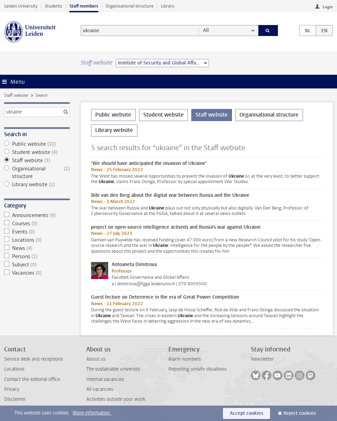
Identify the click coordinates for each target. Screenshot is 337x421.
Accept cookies (246, 413)
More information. (91, 413)
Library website (36, 184)
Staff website (16, 95)
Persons (36, 256)
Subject (36, 264)
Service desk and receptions (33, 359)
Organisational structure (129, 6)
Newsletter (262, 359)
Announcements (36, 215)
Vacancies (36, 273)
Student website (36, 152)
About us (95, 359)
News (36, 248)
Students (53, 6)
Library (167, 6)
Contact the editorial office (32, 379)
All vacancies (99, 389)
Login (328, 7)
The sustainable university (113, 369)
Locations (36, 240)
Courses (36, 223)
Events (36, 232)
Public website (36, 144)
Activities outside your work (115, 399)
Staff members (83, 6)
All (206, 30)
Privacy (11, 389)
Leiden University (20, 6)
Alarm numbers (184, 359)
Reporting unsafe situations (197, 369)
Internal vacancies (105, 379)
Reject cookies (299, 413)
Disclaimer (15, 399)
